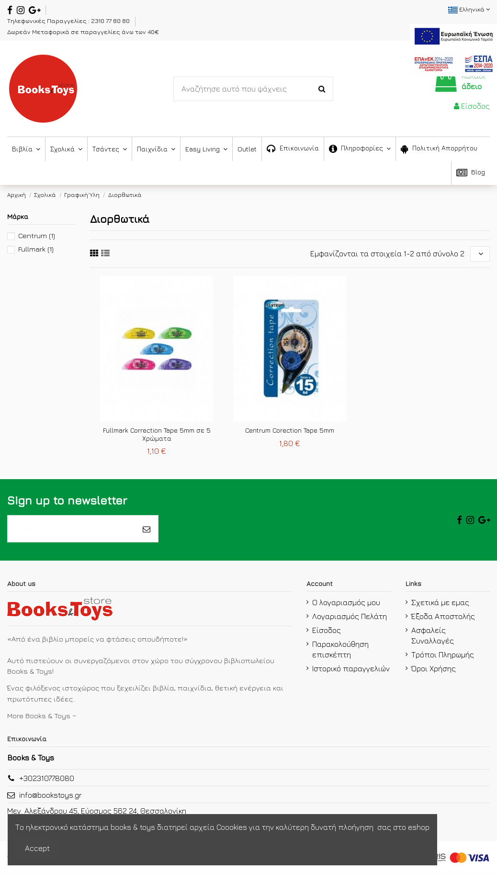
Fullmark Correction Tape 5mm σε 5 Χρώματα (157, 434)
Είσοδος (326, 630)
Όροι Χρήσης (433, 669)
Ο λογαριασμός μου (346, 602)
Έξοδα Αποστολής (443, 616)
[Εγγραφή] (146, 529)
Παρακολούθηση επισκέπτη (340, 649)
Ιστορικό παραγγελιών (351, 669)
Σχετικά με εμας (440, 602)
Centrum (36, 235)
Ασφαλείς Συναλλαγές (432, 635)
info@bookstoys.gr (50, 795)
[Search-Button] (322, 89)
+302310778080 (46, 778)
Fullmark (36, 249)
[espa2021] (453, 49)
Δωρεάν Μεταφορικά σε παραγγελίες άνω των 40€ (83, 31)
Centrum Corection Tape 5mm (289, 430)
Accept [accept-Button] (37, 848)
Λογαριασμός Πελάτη (349, 616)
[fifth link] (94, 253)
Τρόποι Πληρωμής (442, 655)
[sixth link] (105, 253)
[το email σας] (71, 529)
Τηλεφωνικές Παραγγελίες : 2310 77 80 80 (69, 20)
